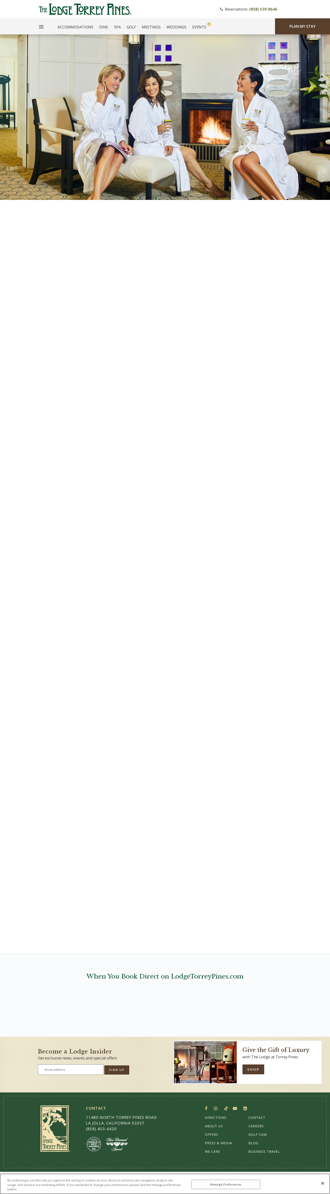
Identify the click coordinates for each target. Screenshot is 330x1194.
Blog (253, 1143)
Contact (256, 1117)
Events (199, 27)
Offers (211, 1134)
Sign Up (117, 1070)
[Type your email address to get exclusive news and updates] (70, 1069)
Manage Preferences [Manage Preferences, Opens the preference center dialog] (225, 1184)
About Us (214, 1126)
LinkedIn (246, 1108)
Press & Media (218, 1143)
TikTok (226, 1108)
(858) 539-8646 (263, 9)
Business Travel (264, 1151)
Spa (117, 27)
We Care (212, 1151)
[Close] (323, 1183)
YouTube (236, 1108)
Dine (103, 27)
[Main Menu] (41, 27)
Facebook (207, 1108)
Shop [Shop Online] (253, 1069)
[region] (165, 1184)
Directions (215, 1117)
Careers (256, 1126)
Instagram (217, 1108)
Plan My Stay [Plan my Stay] (302, 26)
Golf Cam (257, 1134)
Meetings (151, 27)
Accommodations (75, 27)
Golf (131, 27)
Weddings (176, 27)
